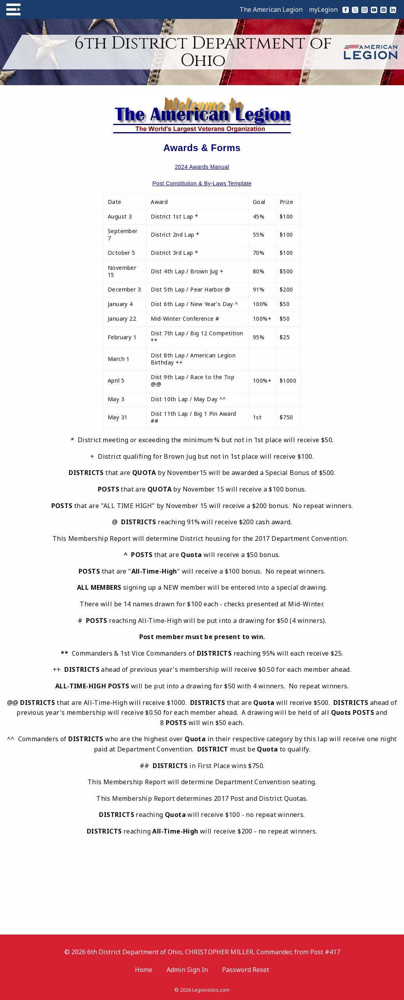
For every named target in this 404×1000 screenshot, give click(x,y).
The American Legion (271, 9)
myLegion (323, 9)
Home (143, 969)
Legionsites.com (211, 990)
